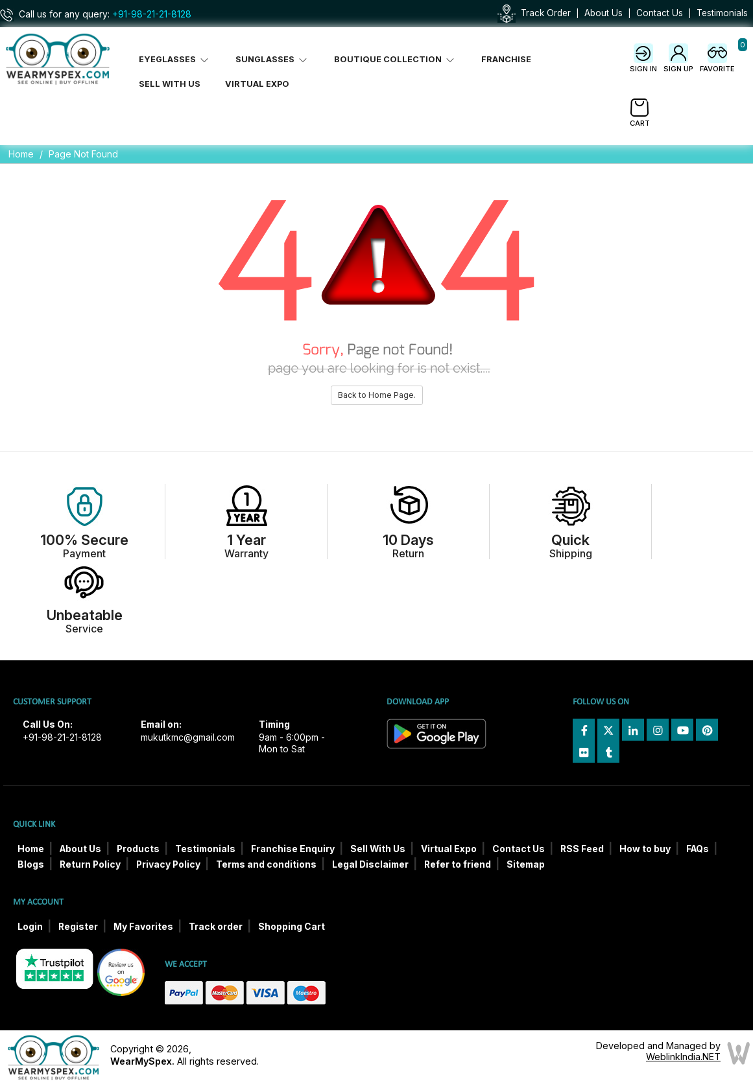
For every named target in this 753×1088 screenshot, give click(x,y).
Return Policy (90, 864)
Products (138, 849)
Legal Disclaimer (370, 864)
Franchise (506, 59)
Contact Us (659, 13)
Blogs (31, 864)
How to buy (645, 849)
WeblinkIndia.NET (683, 1056)
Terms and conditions (266, 864)
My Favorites (143, 926)
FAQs (697, 849)
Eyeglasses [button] (175, 59)
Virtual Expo (257, 84)
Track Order (546, 13)
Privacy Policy (168, 864)
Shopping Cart (291, 926)
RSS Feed (582, 849)
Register (78, 926)
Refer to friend (457, 864)
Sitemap (526, 864)
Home (21, 153)
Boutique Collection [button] (395, 59)
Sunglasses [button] (272, 59)
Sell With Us (169, 84)
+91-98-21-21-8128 (151, 14)
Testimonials (722, 13)
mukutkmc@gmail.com (188, 737)
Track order (216, 926)
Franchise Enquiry (293, 849)
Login (30, 926)
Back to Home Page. (377, 395)
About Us (603, 13)
